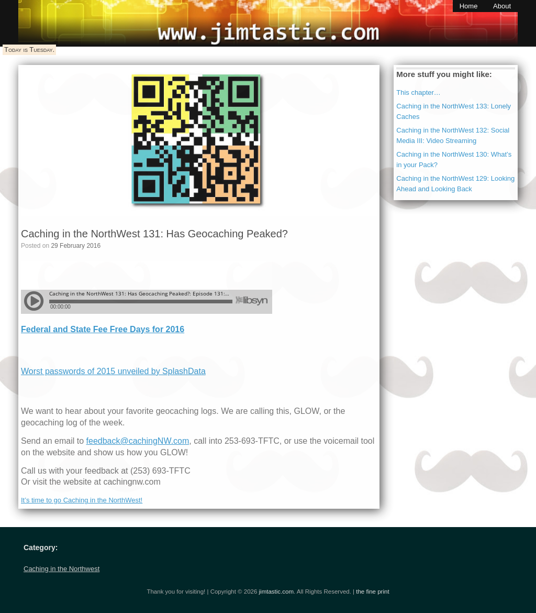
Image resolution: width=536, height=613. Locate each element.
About (502, 6)
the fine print (372, 591)
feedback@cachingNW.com (137, 440)
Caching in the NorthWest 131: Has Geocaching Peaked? (154, 233)
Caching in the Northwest (61, 569)
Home (469, 6)
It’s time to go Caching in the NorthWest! (81, 500)
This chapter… (418, 92)
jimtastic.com (276, 591)
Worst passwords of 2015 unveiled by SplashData (113, 371)
